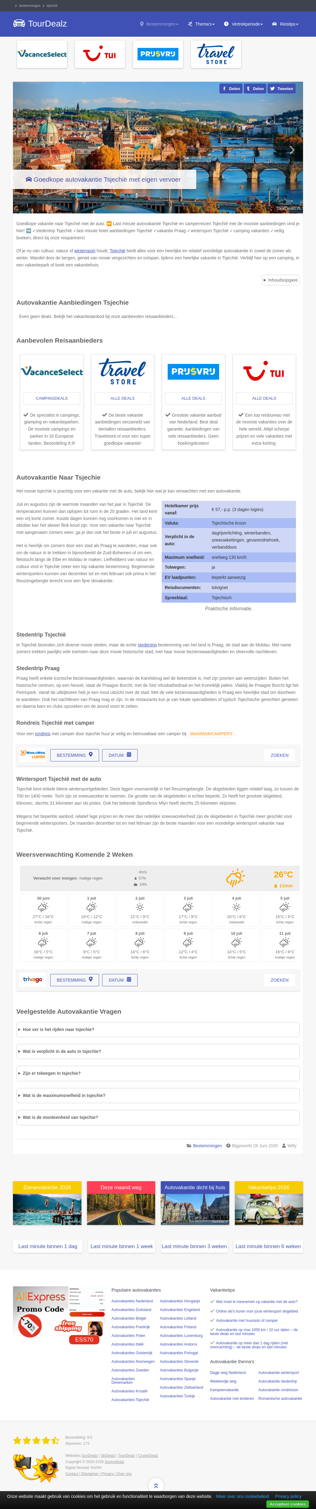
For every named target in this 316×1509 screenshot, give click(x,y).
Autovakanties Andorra (178, 1344)
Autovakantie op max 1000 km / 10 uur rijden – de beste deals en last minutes (254, 1332)
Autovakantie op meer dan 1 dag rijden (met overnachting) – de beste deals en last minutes (249, 1345)
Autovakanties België (128, 1318)
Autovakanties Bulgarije (179, 1370)
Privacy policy (288, 1496)
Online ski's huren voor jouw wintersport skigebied (257, 1311)
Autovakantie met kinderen (232, 1398)
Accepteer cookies (287, 1504)
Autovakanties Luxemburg (181, 1336)
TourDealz (126, 1455)
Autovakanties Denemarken (123, 1381)
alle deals (122, 398)
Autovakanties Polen (128, 1336)
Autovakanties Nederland (132, 1301)
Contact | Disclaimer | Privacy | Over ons (98, 1474)
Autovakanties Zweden (130, 1370)
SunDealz (89, 1455)
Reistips (289, 24)
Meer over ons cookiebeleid (242, 1496)
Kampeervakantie (224, 1390)
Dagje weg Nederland (228, 1373)
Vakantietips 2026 (268, 1187)
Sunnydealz (114, 1462)
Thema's (205, 24)
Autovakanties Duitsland (131, 1310)
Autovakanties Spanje (178, 1379)
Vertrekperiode (247, 24)
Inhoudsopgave (283, 280)
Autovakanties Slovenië (179, 1361)
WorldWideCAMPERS (211, 733)
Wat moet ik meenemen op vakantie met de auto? (256, 1302)
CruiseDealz (148, 1455)
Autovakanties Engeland (180, 1310)
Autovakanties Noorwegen (133, 1361)
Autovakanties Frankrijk (130, 1327)
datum (116, 755)
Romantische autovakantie (280, 1398)
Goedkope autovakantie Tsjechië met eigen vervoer (107, 179)
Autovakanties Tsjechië (130, 1400)
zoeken (280, 755)
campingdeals (52, 398)
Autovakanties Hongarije (180, 1301)
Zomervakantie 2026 (47, 1187)
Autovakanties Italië (127, 1344)
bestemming (71, 755)
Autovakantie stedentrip (277, 1381)
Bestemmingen (162, 24)
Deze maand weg (121, 1187)
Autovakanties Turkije (177, 1396)
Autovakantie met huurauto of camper (247, 1320)
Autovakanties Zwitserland (181, 1387)
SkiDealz (108, 1455)
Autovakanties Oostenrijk (131, 1353)
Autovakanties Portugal (179, 1353)
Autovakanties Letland (178, 1318)
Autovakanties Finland (178, 1327)
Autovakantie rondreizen (278, 1390)
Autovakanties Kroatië (129, 1391)
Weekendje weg (223, 1381)
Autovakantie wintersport (278, 1373)
